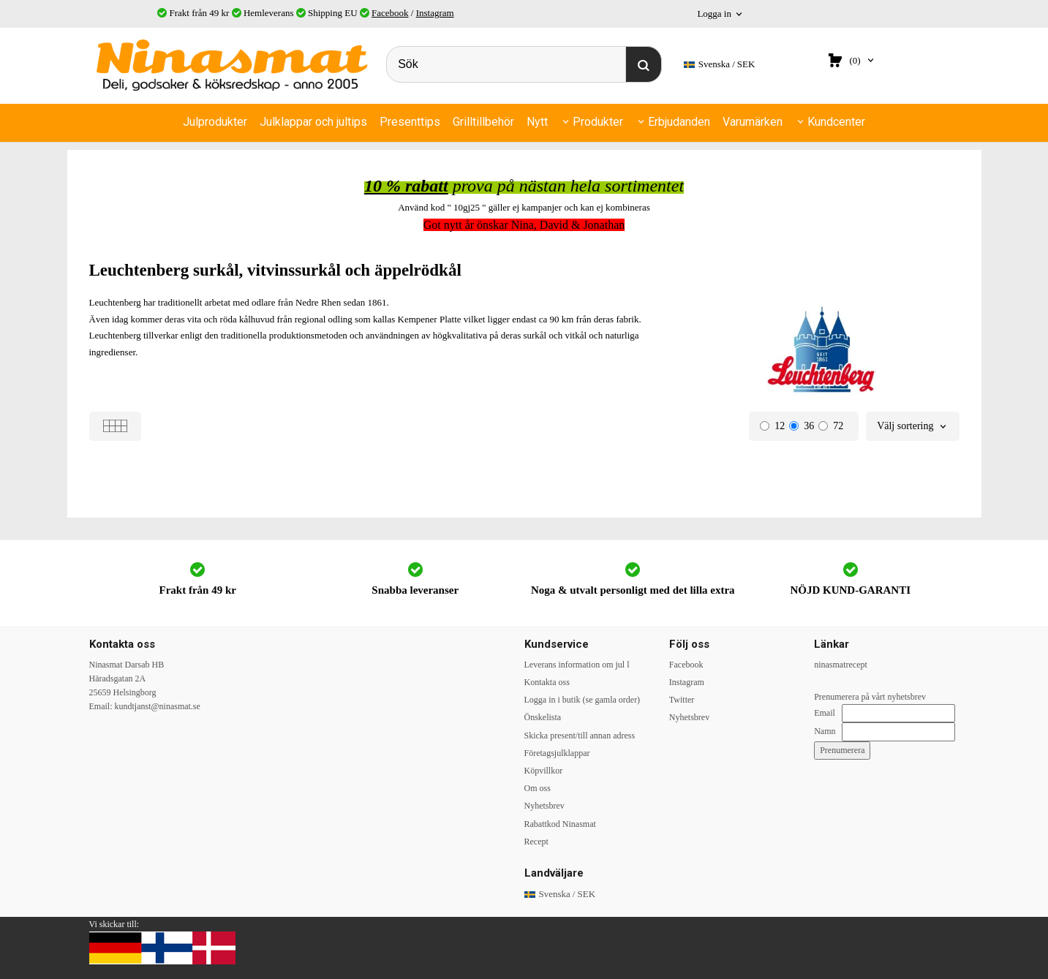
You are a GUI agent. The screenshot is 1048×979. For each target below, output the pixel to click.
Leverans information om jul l (577, 664)
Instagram (435, 12)
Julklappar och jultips (313, 122)
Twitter (681, 700)
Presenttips (410, 122)
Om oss (537, 788)
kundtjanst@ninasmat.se (157, 706)
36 (801, 425)
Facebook (390, 12)
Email (824, 713)
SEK (719, 64)
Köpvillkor (543, 771)
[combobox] (912, 426)
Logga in (714, 13)
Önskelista (543, 717)
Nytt (537, 122)
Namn (824, 731)
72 (830, 425)
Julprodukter (215, 122)
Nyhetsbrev (544, 806)
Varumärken (753, 122)
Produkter (598, 122)
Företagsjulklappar (557, 753)
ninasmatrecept (840, 664)
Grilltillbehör (483, 122)
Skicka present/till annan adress (580, 735)
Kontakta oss (547, 682)
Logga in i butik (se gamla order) (582, 700)
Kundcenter (836, 122)
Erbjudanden (679, 122)
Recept (536, 841)
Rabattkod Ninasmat (560, 824)
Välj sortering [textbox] (905, 426)
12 (772, 425)
